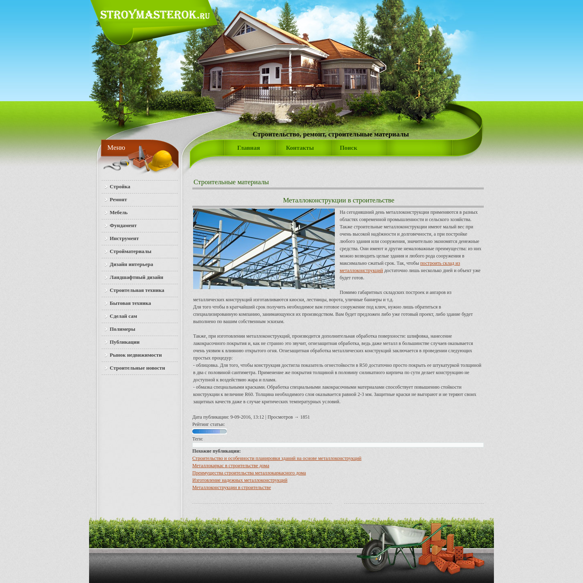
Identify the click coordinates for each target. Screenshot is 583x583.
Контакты (300, 148)
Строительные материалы (231, 182)
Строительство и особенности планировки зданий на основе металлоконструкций (277, 458)
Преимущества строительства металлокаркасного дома (249, 473)
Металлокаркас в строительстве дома (230, 465)
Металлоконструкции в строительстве (231, 487)
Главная (248, 148)
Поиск (348, 148)
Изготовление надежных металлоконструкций (239, 480)
